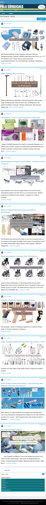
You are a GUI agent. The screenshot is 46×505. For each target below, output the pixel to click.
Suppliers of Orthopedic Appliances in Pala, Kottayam (18, 300)
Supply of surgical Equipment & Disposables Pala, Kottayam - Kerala (23, 342)
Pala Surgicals (7, 23)
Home (3, 13)
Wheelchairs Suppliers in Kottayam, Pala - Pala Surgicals (19, 256)
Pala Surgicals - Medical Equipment (12, 27)
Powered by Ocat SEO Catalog (36, 501)
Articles (11, 13)
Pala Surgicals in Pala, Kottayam (11, 429)
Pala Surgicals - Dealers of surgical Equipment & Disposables (20, 117)
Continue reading (6, 63)
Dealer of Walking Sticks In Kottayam (12, 73)
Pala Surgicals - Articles (7, 16)
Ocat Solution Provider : (23, 503)
